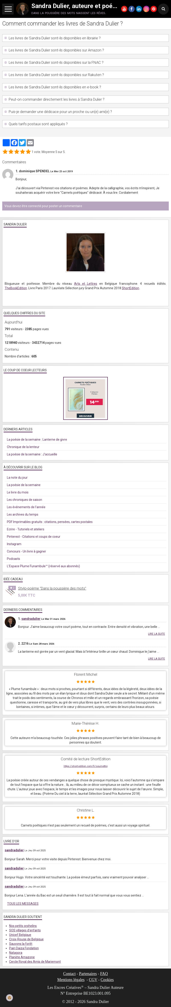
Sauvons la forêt (20, 943)
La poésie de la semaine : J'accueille (32, 454)
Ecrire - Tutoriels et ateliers (25, 529)
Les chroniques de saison (24, 499)
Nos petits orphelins (23, 926)
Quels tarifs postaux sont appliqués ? (38, 124)
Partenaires (88, 973)
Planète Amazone (22, 957)
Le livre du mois (17, 492)
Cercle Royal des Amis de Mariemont (35, 961)
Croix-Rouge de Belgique (26, 939)
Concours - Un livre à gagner (26, 551)
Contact (69, 973)
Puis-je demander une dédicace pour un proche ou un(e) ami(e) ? (60, 111)
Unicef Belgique (20, 935)
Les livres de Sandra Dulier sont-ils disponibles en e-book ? (54, 87)
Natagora (15, 952)
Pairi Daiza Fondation (24, 948)
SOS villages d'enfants (25, 930)
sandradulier (31, 618)
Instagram (14, 544)
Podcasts (13, 559)
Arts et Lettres (85, 283)
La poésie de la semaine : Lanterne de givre (37, 439)
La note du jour (17, 477)
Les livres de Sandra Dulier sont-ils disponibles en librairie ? (54, 38)
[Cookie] (9, 997)
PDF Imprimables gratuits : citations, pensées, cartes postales (50, 522)
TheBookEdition (16, 288)
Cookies (107, 979)
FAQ (104, 973)
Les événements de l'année (26, 507)
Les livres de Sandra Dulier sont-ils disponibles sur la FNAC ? (56, 62)
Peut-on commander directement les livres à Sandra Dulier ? (56, 99)
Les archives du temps (22, 514)
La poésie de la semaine (24, 485)
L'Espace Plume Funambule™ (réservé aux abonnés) (43, 566)
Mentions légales (70, 979)
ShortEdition (130, 288)
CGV (93, 979)
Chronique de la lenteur (23, 447)
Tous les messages (23, 903)
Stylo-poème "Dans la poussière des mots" (52, 588)
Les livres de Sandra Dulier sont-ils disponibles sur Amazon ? (56, 50)
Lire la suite (156, 633)
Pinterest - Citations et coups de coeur (33, 536)
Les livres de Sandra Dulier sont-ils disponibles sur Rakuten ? (56, 74)
